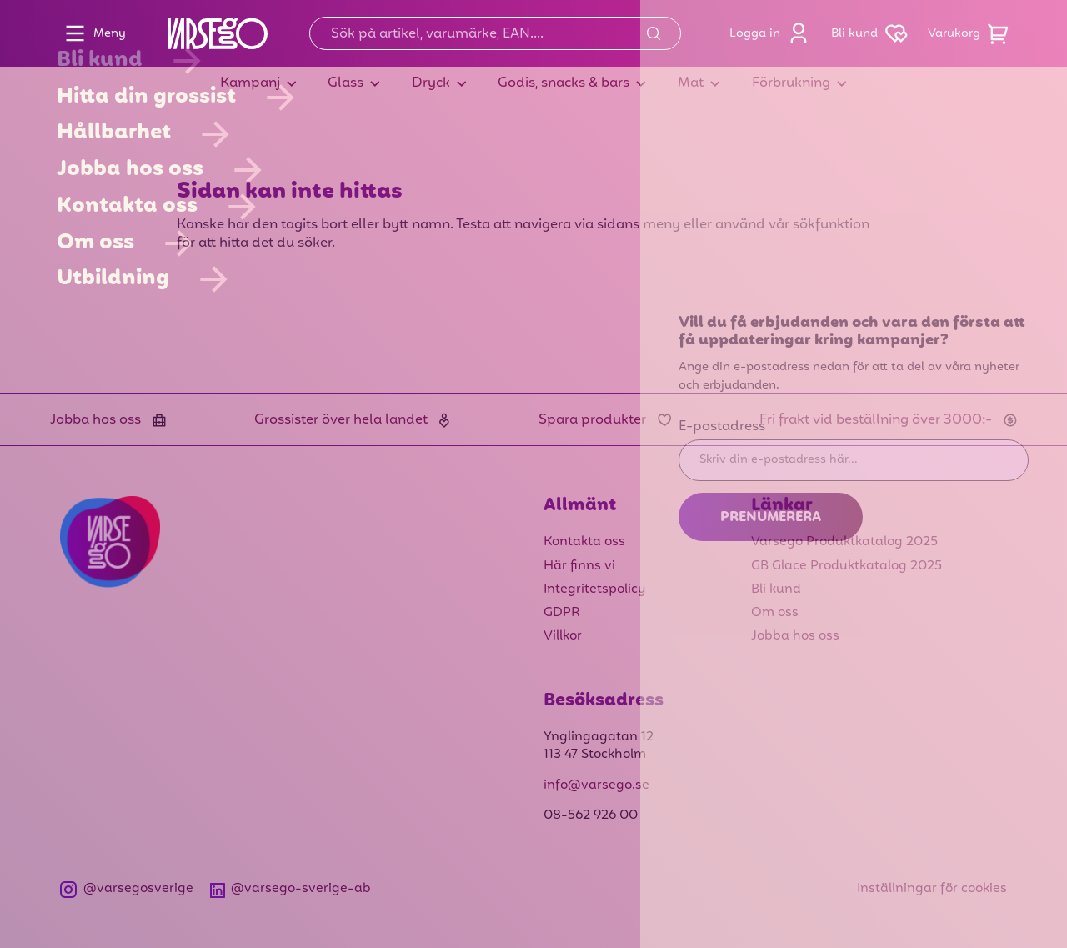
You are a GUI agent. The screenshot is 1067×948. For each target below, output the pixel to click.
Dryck (431, 83)
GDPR (562, 613)
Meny (91, 33)
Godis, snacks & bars (563, 83)
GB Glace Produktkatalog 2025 (846, 566)
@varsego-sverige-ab (291, 889)
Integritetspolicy (594, 589)
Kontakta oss (584, 542)
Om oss (775, 613)
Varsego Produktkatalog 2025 (844, 542)
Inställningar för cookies (932, 889)
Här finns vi (579, 566)
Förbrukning (791, 83)
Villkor (563, 636)
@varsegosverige (126, 889)
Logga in (773, 33)
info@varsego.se (596, 785)
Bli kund (872, 33)
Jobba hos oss (795, 636)
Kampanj (250, 83)
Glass (345, 83)
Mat (691, 83)
